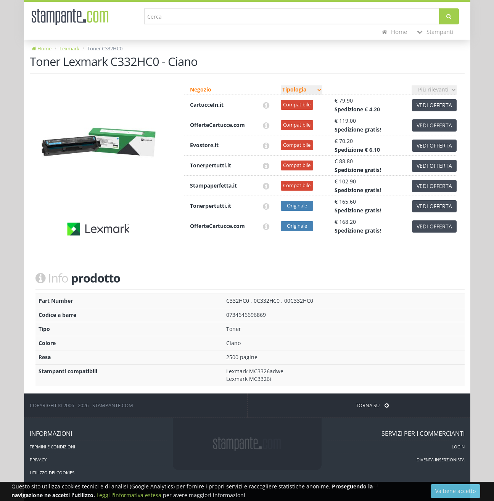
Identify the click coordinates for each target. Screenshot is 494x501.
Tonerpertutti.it (210, 165)
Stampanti (435, 32)
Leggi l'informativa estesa (129, 495)
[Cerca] (449, 16)
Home (394, 32)
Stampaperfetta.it (213, 185)
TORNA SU (372, 405)
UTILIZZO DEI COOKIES (52, 472)
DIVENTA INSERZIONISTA (441, 459)
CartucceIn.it (207, 104)
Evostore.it (204, 145)
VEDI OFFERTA (434, 105)
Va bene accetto (455, 491)
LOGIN (458, 447)
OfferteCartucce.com (217, 124)
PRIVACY (38, 459)
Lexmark (69, 48)
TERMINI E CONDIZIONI (52, 447)
